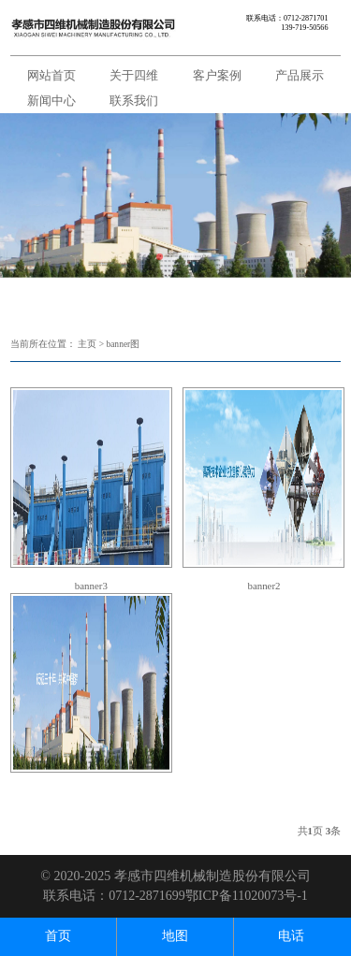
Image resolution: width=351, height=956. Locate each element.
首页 (58, 936)
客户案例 (217, 75)
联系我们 (134, 101)
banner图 (122, 344)
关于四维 (134, 75)
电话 (291, 936)
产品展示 (299, 75)
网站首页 (51, 75)
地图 (175, 936)
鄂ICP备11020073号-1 (246, 896)
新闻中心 (51, 101)
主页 (87, 344)
